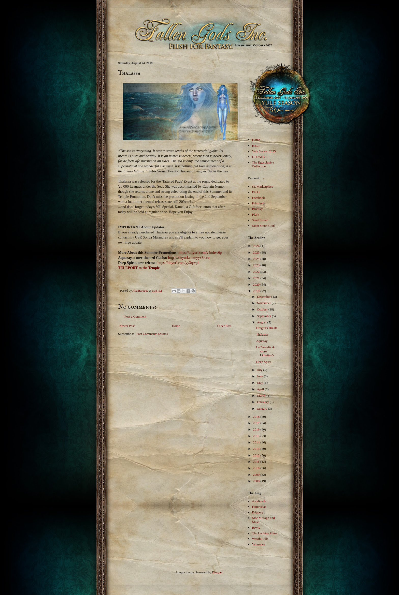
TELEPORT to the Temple (139, 268)
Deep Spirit (263, 362)
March (261, 395)
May (260, 382)
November (264, 303)
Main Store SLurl (263, 226)
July (260, 370)
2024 (256, 259)
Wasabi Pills (260, 539)
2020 (256, 284)
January (262, 408)
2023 (256, 265)
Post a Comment (135, 316)
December (264, 297)
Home (176, 326)
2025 (256, 252)
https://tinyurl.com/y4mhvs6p (200, 252)
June (260, 376)
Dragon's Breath (266, 328)
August (262, 322)
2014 (256, 442)
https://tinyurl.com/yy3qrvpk (179, 263)
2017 (256, 423)
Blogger (217, 572)
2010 (256, 468)
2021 (256, 278)
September (264, 316)
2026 (256, 246)
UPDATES (259, 157)
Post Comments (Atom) (152, 334)
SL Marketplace (262, 186)
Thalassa (261, 334)
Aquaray (261, 341)
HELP (256, 145)
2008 (256, 481)
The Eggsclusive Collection (263, 164)
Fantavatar (259, 507)
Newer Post (127, 326)
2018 (256, 417)
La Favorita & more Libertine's (265, 351)
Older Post (224, 326)
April (261, 389)
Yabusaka (258, 544)
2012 (256, 455)
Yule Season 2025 (264, 151)
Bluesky (257, 209)
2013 (256, 449)
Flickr (256, 192)
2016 (256, 429)
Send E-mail (260, 220)
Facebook (258, 198)
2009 (256, 475)
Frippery (257, 512)
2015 (256, 436)
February (263, 402)
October (262, 309)
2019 (256, 291)
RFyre (256, 527)
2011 (256, 462)
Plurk (255, 214)
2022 (256, 272)
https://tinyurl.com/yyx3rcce (188, 258)
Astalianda (259, 501)
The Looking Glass (264, 533)
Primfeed (258, 203)
